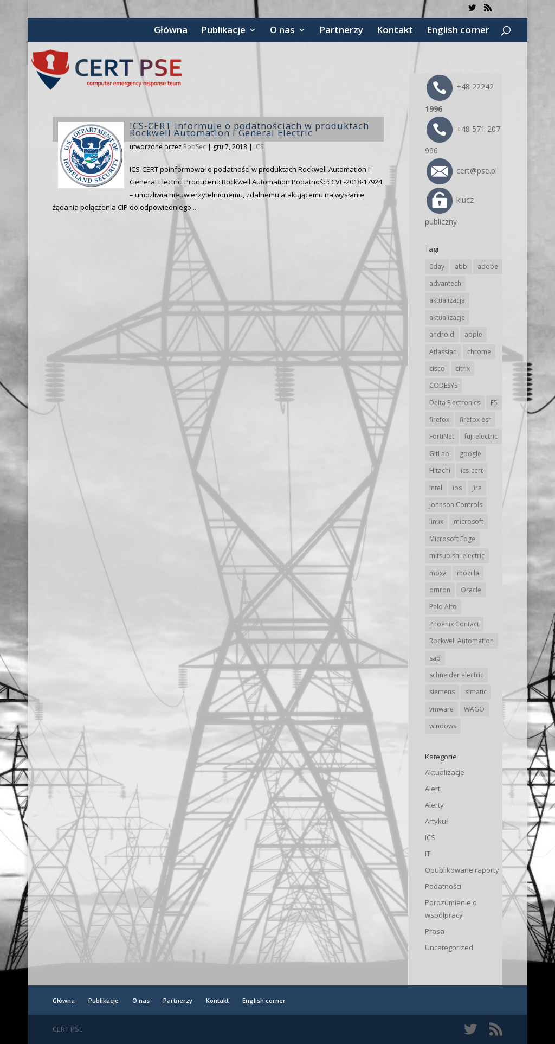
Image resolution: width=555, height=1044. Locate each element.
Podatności (443, 886)
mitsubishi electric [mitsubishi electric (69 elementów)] (457, 555)
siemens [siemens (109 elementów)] (442, 691)
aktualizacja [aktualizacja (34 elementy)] (447, 300)
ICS (258, 146)
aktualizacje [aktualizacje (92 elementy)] (447, 317)
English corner (458, 31)
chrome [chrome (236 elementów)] (479, 351)
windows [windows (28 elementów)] (442, 726)
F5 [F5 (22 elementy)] (494, 402)
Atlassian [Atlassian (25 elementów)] (443, 351)
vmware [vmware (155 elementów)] (441, 709)
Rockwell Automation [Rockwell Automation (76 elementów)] (461, 640)
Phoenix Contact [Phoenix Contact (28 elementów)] (454, 624)
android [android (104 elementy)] (441, 334)
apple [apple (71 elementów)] (473, 334)
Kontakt (395, 31)
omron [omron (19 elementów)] (439, 589)
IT (427, 854)
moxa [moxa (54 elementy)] (438, 573)
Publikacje (223, 31)
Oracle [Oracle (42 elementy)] (471, 589)
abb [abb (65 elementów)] (461, 266)
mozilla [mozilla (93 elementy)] (468, 573)
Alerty (434, 805)
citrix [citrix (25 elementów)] (462, 368)
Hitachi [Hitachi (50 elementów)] (439, 470)
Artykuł (436, 821)
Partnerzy (341, 31)
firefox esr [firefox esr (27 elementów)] (475, 419)
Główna (171, 31)
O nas (282, 31)
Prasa (434, 931)
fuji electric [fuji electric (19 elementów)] (481, 436)
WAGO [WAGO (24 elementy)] (474, 709)
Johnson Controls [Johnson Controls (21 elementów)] (455, 504)
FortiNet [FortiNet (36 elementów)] (441, 436)
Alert (432, 788)
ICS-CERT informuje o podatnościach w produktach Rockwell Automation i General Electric (249, 129)
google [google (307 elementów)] (470, 453)
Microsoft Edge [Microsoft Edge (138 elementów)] (452, 538)
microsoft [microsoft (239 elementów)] (468, 521)
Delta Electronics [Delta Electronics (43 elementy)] (454, 402)
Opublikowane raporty (462, 870)
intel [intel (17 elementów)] (435, 487)
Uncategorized (449, 947)
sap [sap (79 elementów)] (435, 658)
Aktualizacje (444, 772)
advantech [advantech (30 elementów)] (445, 283)
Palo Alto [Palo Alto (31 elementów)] (443, 606)
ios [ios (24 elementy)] (457, 487)
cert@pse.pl (462, 170)
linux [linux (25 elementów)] (436, 521)
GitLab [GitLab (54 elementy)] (439, 453)
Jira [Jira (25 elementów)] (477, 487)
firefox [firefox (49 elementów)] (439, 419)
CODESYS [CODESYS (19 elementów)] (443, 385)
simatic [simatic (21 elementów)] (476, 691)
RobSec (194, 146)
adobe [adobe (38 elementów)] (487, 266)
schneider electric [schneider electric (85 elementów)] (456, 675)
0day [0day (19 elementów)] (436, 266)
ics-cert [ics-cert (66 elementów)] (472, 470)
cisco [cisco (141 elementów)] (437, 368)
